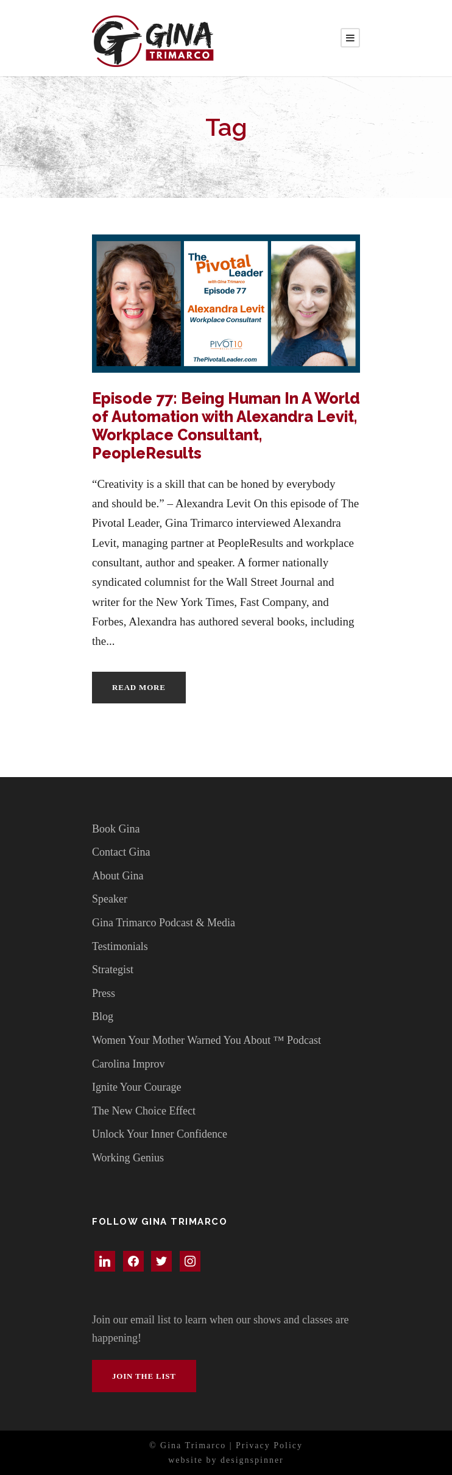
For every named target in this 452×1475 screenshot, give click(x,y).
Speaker (109, 899)
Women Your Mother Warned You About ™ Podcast (206, 1040)
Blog (102, 1016)
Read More (139, 687)
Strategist (112, 969)
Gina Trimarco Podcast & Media (163, 923)
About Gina (118, 876)
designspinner (252, 1460)
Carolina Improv (128, 1064)
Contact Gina (121, 852)
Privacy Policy (269, 1445)
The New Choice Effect (144, 1111)
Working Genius (128, 1158)
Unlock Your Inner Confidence (159, 1134)
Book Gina (116, 829)
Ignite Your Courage (137, 1087)
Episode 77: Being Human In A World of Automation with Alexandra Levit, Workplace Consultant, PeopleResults (226, 425)
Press (103, 993)
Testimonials (120, 946)
